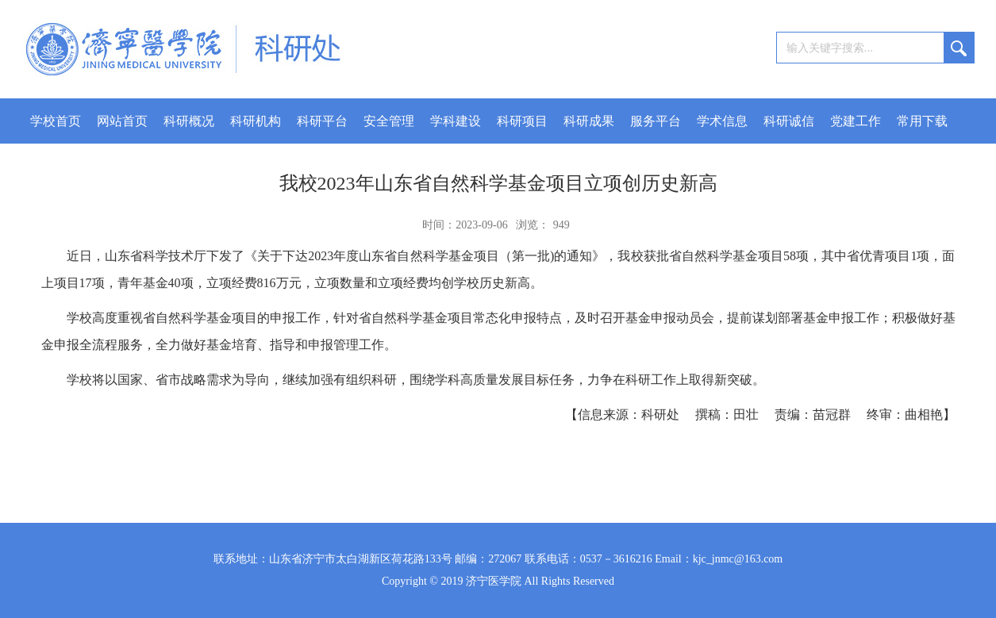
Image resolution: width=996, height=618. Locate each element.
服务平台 (655, 121)
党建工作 (855, 121)
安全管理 (388, 121)
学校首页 (55, 121)
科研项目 (522, 121)
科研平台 (322, 121)
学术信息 (722, 121)
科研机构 (255, 121)
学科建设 (455, 121)
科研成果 (588, 121)
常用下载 (922, 121)
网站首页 (122, 121)
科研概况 (188, 121)
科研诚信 (788, 121)
